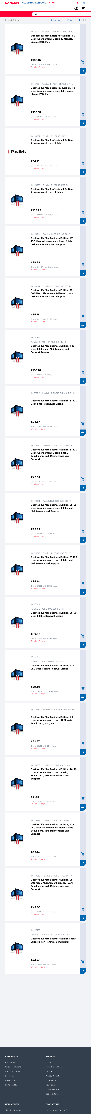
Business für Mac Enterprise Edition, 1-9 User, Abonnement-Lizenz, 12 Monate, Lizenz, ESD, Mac (53, 38)
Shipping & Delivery (14, 1110)
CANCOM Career (12, 1071)
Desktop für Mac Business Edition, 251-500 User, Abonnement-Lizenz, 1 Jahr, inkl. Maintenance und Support (52, 293)
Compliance (51, 1080)
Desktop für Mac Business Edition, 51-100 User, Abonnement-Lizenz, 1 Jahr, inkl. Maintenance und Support (54, 560)
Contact (49, 1062)
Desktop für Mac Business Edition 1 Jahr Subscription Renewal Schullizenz (53, 940)
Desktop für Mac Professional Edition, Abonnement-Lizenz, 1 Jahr (52, 142)
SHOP (52, 2)
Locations (9, 1076)
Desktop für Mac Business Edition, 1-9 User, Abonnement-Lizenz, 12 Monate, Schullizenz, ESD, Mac (52, 720)
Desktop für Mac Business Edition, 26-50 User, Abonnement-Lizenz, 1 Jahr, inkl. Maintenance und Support (54, 508)
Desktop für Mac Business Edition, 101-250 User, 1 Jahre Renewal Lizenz (52, 667)
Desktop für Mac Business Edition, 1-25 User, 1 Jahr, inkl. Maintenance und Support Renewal (52, 349)
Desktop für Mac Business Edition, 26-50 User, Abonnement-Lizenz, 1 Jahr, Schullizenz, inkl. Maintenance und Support (54, 774)
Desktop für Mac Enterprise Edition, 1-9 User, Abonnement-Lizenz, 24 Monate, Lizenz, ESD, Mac (53, 91)
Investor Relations (13, 1067)
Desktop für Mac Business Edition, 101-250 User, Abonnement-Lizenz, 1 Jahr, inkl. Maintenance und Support (52, 241)
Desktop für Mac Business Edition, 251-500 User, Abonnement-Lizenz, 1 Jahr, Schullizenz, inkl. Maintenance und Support (52, 884)
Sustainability (11, 1085)
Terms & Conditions (54, 1067)
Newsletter (50, 1085)
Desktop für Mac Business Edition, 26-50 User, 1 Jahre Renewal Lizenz (54, 614)
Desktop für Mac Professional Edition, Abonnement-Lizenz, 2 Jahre (52, 191)
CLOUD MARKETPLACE (34, 2)
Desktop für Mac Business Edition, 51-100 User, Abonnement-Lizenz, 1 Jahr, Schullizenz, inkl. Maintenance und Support (54, 454)
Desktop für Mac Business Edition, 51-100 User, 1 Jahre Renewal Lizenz (54, 402)
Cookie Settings (52, 1094)
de (83, 2)
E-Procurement (52, 1089)
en (78, 2)
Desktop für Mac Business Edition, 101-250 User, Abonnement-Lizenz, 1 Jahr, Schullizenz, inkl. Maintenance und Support (52, 829)
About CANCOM (12, 1062)
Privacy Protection (54, 1076)
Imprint (49, 1071)
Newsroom (10, 1080)
